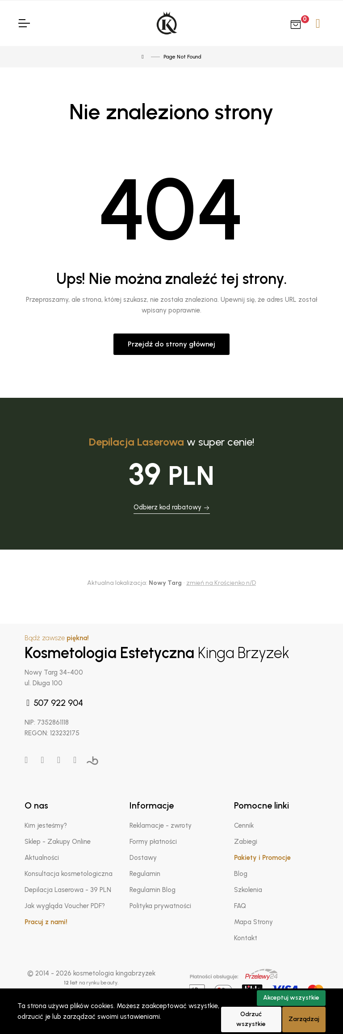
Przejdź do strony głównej (171, 344)
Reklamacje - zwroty (161, 825)
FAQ (240, 906)
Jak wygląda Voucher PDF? (65, 906)
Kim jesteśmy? (46, 825)
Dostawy (143, 858)
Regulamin (145, 874)
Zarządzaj (304, 1019)
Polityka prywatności (160, 906)
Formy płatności (153, 842)
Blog (240, 874)
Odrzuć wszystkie (251, 1019)
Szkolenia (248, 890)
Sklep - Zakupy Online (58, 842)
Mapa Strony (253, 922)
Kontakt (245, 938)
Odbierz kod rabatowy (172, 507)
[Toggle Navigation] (23, 23)
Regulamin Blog (153, 890)
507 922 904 (54, 702)
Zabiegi (245, 842)
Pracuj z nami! (46, 922)
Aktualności (42, 858)
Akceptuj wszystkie (291, 997)
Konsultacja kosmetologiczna (69, 874)
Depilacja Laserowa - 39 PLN (68, 890)
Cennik (244, 825)
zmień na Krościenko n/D (221, 583)
